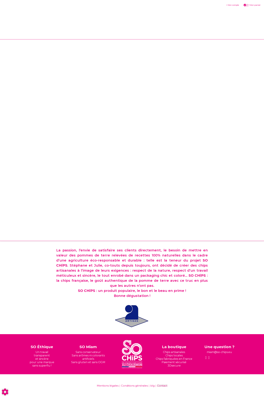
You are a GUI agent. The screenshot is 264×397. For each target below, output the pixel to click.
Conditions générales (134, 385)
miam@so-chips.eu (219, 352)
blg (152, 385)
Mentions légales (108, 385)
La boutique (174, 347)
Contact (162, 385)
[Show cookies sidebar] (5, 392)
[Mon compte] (232, 5)
